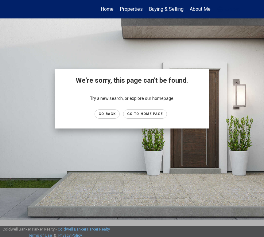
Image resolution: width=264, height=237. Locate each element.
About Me (200, 9)
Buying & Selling (166, 9)
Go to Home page (145, 114)
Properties (131, 9)
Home (107, 9)
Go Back (107, 114)
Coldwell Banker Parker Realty (84, 229)
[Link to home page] (20, 9)
